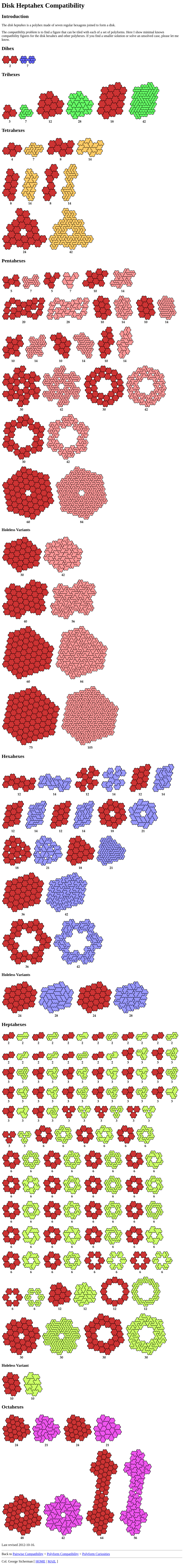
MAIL (52, 1561)
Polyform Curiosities (96, 1554)
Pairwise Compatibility (28, 1554)
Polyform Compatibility (63, 1554)
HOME (40, 1561)
